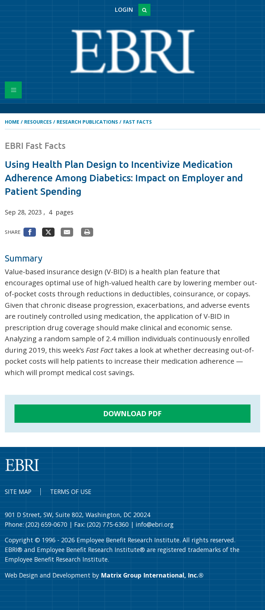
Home (12, 121)
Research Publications (87, 121)
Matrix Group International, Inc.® (152, 575)
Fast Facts (137, 121)
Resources (38, 121)
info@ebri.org (155, 524)
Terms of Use (70, 491)
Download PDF (132, 413)
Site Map (18, 491)
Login (124, 9)
